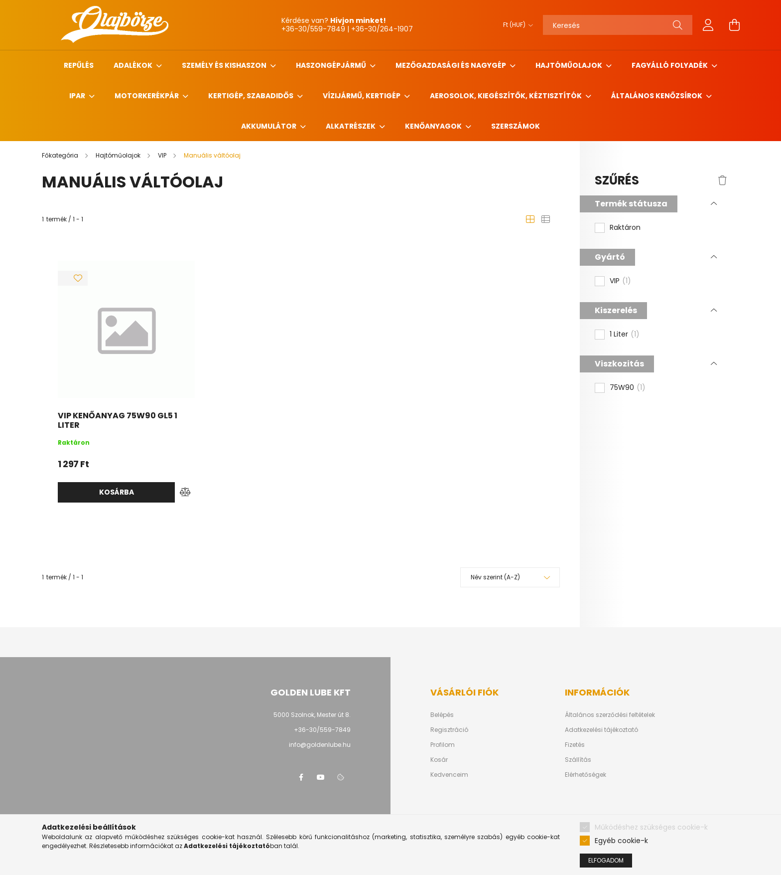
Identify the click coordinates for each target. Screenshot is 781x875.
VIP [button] (620, 281)
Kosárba (116, 492)
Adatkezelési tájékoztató (601, 729)
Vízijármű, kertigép (362, 96)
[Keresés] (617, 25)
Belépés (442, 714)
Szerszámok (515, 126)
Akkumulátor (269, 126)
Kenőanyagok (434, 126)
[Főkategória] (61, 155)
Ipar (78, 96)
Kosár (439, 759)
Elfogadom (606, 860)
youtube (321, 777)
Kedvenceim (449, 774)
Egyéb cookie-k (621, 841)
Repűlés (79, 65)
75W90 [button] (628, 388)
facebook (301, 777)
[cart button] (734, 25)
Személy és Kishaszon (225, 65)
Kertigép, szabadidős (251, 96)
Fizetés (575, 744)
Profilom (442, 744)
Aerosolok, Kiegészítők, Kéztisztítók (506, 96)
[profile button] (708, 25)
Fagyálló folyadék (670, 65)
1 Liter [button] (625, 335)
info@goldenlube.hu (320, 744)
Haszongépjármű (332, 65)
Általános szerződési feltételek (610, 714)
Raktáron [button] (625, 227)
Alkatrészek (351, 126)
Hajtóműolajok (569, 65)
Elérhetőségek (585, 774)
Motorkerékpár (147, 96)
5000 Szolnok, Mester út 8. (312, 714)
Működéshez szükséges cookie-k (651, 827)
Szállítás (578, 759)
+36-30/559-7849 (322, 729)
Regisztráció (449, 729)
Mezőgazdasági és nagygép (451, 65)
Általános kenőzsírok (657, 96)
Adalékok (134, 65)
